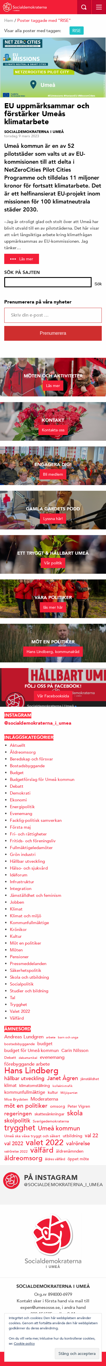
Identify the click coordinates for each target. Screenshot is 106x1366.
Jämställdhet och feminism (35, 895)
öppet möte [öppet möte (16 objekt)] (78, 1158)
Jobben (17, 902)
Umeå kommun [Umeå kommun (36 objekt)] (59, 1128)
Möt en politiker (25, 943)
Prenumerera (53, 333)
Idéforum (18, 875)
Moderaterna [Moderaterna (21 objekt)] (44, 1099)
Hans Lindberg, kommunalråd (53, 651)
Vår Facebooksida (53, 695)
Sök (98, 283)
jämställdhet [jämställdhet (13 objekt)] (90, 1078)
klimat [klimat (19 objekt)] (10, 1085)
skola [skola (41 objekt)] (75, 1113)
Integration (20, 888)
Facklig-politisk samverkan (36, 820)
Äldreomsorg (23, 752)
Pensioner (19, 956)
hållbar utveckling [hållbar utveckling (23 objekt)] (24, 1078)
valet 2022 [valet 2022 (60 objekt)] (45, 1142)
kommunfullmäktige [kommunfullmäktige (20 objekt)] (24, 1092)
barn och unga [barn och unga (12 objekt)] (68, 1037)
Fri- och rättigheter (28, 834)
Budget (17, 772)
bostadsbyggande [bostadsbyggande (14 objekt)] (19, 1043)
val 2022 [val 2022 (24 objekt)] (13, 1143)
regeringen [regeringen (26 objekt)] (18, 1113)
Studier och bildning (29, 990)
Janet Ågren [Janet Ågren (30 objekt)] (62, 1078)
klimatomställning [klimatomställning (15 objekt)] (34, 1085)
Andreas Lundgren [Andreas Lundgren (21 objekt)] (24, 1037)
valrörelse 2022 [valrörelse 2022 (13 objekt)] (16, 1151)
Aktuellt (17, 745)
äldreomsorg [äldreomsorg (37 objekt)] (23, 1158)
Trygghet (18, 1004)
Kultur (16, 936)
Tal (12, 997)
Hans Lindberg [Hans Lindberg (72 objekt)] (31, 1070)
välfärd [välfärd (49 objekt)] (41, 1150)
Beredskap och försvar (31, 759)
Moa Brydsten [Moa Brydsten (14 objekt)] (16, 1099)
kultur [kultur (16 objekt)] (53, 1092)
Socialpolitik (22, 984)
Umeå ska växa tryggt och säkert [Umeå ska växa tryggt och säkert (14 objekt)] (32, 1136)
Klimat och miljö (25, 915)
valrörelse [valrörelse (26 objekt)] (78, 1143)
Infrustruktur (22, 881)
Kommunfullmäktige (29, 922)
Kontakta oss (53, 430)
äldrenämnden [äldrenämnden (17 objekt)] (69, 1151)
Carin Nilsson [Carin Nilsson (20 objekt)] (74, 1050)
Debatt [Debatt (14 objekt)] (10, 1057)
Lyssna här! (53, 518)
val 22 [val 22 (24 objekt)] (91, 1135)
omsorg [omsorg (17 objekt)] (57, 1106)
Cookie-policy (24, 1343)
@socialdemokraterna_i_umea (37, 723)
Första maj (20, 827)
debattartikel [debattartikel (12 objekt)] (28, 1057)
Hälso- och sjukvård (29, 868)
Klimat (16, 909)
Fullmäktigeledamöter (31, 847)
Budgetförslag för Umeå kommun (42, 779)
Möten (16, 950)
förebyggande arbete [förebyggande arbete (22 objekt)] (27, 1064)
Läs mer (26, 258)
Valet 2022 (20, 1011)
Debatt (16, 786)
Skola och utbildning (29, 977)
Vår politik (53, 562)
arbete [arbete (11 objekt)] (50, 1037)
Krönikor (18, 929)
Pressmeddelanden (28, 963)
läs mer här (53, 607)
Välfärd (17, 1018)
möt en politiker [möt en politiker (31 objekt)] (25, 1106)
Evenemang (21, 813)
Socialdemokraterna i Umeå (34, 131)
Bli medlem (53, 474)
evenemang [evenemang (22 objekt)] (52, 1057)
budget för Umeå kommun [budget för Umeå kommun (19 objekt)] (31, 1050)
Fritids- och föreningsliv (33, 840)
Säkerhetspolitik (25, 970)
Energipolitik (22, 806)
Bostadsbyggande (27, 765)
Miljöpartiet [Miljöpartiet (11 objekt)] (68, 1092)
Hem (8, 20)
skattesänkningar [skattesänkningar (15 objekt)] (49, 1113)
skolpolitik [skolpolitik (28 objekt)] (17, 1120)
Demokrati (20, 793)
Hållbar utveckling (27, 861)
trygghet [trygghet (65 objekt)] (19, 1127)
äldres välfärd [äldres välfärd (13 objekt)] (55, 1159)
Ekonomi (18, 799)
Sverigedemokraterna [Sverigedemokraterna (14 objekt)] (51, 1121)
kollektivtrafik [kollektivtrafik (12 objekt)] (63, 1086)
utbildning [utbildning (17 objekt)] (72, 1135)
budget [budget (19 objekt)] (45, 1044)
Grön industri (23, 854)
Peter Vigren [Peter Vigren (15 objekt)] (79, 1106)
